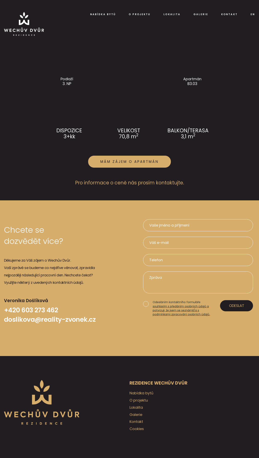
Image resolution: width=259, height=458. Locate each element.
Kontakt (229, 14)
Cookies (137, 428)
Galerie (200, 14)
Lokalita (171, 14)
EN (253, 14)
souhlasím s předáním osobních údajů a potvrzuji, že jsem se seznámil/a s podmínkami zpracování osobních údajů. (181, 310)
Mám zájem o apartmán (129, 161)
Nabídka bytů (103, 14)
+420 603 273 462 (31, 310)
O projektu (139, 14)
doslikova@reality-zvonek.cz (50, 319)
